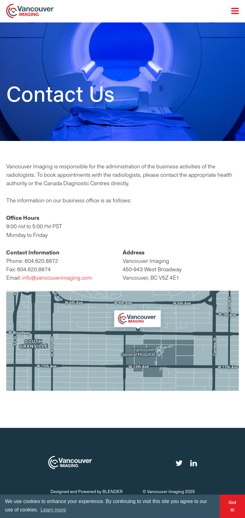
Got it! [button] (232, 506)
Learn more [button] (53, 509)
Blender (112, 491)
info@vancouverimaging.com (57, 279)
